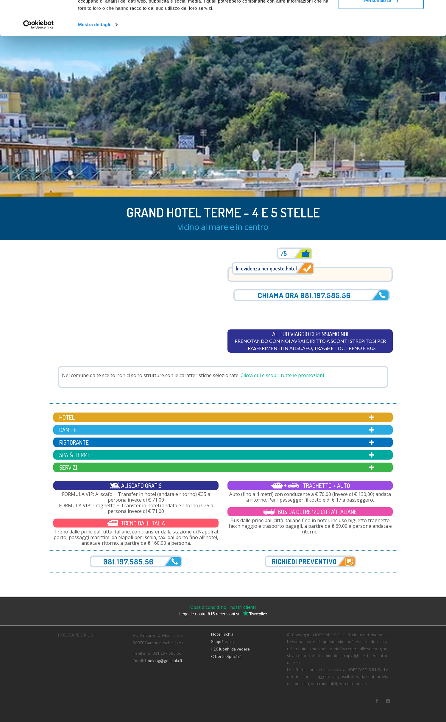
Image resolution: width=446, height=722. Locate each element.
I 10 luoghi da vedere (230, 648)
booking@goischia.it (164, 660)
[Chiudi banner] (437, 9)
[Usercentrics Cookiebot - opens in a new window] (39, 59)
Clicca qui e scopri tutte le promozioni (282, 375)
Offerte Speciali (226, 656)
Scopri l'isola (222, 641)
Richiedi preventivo (304, 561)
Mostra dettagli (94, 59)
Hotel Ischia (222, 633)
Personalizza (381, 35)
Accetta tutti (381, 15)
